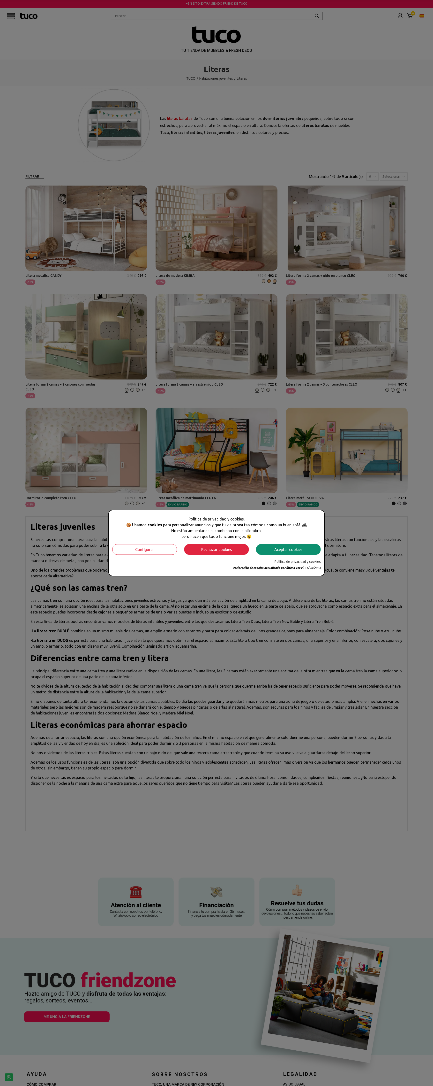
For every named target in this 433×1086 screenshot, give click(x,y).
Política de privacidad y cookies (298, 561)
